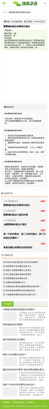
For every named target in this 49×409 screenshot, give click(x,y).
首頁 (4, 12)
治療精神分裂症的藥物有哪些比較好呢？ (22, 286)
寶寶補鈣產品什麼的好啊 (15, 215)
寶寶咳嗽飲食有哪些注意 (15, 278)
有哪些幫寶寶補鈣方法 (14, 282)
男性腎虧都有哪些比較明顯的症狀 (19, 290)
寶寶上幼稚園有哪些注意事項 (17, 270)
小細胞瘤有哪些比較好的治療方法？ (20, 295)
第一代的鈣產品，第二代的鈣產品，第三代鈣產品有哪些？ (24, 236)
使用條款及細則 (18, 402)
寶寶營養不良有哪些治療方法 (17, 266)
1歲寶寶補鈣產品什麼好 (15, 224)
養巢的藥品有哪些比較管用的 (17, 247)
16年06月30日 (34, 22)
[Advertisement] (24, 75)
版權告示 (30, 402)
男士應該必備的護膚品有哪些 (17, 274)
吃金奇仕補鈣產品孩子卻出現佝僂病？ (21, 262)
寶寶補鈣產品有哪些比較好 (16, 205)
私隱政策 (6, 402)
